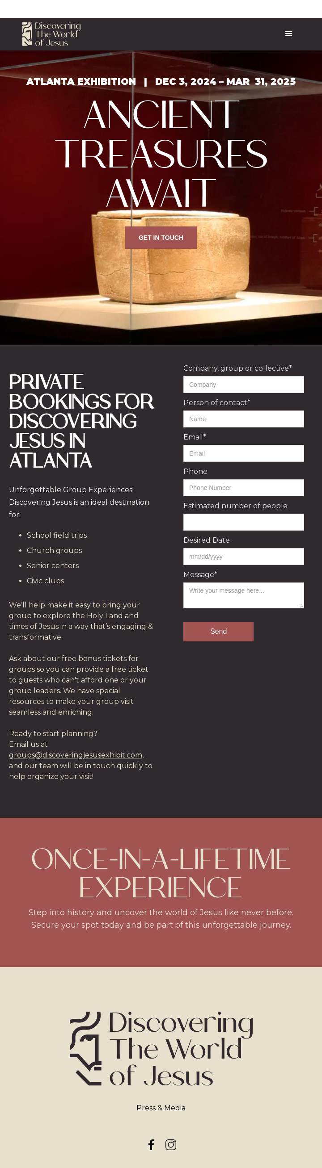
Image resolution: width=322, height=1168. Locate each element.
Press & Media (161, 1108)
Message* (200, 574)
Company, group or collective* (237, 368)
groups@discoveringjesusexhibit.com (75, 755)
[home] (51, 34)
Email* (194, 437)
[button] (289, 34)
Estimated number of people (235, 506)
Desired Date (206, 540)
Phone (195, 471)
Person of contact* (216, 402)
